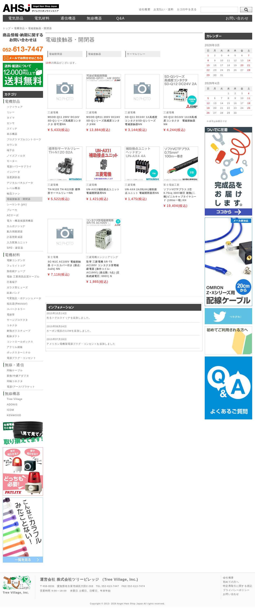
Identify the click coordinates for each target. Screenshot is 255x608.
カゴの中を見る (187, 9)
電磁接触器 (94, 54)
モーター (12, 161)
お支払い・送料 (164, 9)
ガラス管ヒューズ (17, 287)
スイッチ (12, 128)
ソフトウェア (15, 106)
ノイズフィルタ (16, 155)
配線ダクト (13, 336)
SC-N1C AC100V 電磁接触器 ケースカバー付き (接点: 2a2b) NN (64, 265)
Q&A (120, 18)
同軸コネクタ (15, 381)
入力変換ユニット (17, 242)
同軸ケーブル (15, 370)
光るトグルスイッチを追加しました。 (69, 317)
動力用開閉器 (15, 231)
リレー (11, 112)
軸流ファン (13, 193)
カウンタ (12, 144)
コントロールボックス (20, 341)
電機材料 (12, 255)
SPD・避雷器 (15, 247)
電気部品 (16, 18)
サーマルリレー (136, 54)
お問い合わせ (237, 18)
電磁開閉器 (55, 54)
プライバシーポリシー (236, 590)
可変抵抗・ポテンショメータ (24, 298)
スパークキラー (16, 309)
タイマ (11, 117)
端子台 (11, 150)
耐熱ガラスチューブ (19, 330)
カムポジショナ (16, 226)
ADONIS (12, 404)
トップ (7, 28)
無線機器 (94, 18)
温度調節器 (13, 177)
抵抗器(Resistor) (17, 303)
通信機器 (68, 18)
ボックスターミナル (19, 352)
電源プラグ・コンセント (21, 358)
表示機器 (12, 134)
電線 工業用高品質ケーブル (23, 276)
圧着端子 (12, 282)
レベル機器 (13, 188)
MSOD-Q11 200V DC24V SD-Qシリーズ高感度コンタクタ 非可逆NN (64, 121)
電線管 (11, 314)
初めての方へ (231, 581)
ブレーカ (12, 209)
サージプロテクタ (17, 320)
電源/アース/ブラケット (21, 386)
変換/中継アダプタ (18, 375)
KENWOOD (14, 415)
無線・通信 (14, 365)
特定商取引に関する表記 (237, 585)
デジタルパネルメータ (20, 182)
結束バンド (13, 292)
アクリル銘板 (15, 347)
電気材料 (42, 18)
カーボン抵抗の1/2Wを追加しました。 (69, 330)
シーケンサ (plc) (17, 204)
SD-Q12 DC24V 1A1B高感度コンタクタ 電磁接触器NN (180, 121)
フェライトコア (16, 265)
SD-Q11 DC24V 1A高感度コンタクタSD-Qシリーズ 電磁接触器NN (141, 121)
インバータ (13, 172)
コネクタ (12, 325)
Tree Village (14, 399)
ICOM (10, 410)
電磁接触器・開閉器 (19, 199)
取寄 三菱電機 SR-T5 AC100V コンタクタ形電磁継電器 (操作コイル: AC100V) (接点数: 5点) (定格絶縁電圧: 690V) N (102, 269)
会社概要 (144, 9)
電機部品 (19, 28)
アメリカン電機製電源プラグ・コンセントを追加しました (80, 343)
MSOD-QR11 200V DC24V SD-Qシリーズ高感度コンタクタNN (103, 121)
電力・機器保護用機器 (20, 220)
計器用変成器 (15, 237)
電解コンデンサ (16, 260)
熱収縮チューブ (16, 271)
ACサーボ (13, 215)
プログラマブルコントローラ (24, 139)
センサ (11, 123)
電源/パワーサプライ (19, 166)
